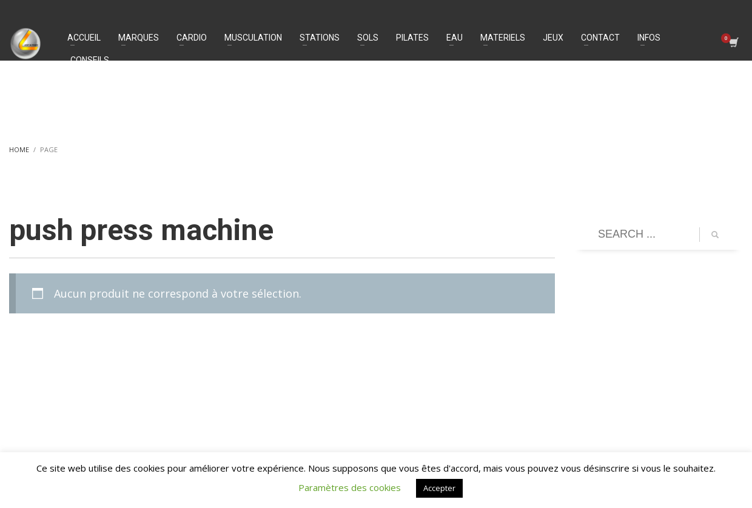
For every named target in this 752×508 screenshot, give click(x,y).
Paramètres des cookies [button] (349, 487)
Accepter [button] (439, 488)
